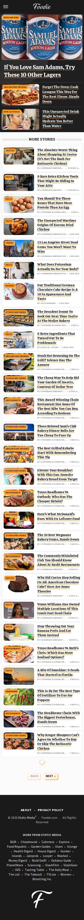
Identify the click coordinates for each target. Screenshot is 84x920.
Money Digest (18, 860)
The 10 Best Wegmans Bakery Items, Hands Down (58, 537)
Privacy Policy (50, 810)
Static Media (26, 818)
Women (65, 874)
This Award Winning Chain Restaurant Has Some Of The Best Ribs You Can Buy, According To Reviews (58, 406)
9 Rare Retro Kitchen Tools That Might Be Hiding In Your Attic (57, 181)
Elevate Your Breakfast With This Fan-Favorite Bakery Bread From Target (57, 475)
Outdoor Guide (61, 860)
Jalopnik (32, 856)
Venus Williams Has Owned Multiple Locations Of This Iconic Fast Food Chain (58, 608)
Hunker (65, 851)
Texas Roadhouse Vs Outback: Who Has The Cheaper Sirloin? (54, 496)
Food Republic (17, 846)
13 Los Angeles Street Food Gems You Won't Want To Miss (57, 247)
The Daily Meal (59, 870)
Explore (64, 842)
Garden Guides (41, 846)
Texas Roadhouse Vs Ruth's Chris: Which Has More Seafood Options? (58, 652)
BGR (13, 842)
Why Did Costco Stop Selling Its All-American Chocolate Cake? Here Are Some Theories (58, 584)
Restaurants (13, 400)
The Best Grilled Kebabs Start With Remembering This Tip (56, 452)
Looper (48, 856)
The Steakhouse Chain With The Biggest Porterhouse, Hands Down (58, 717)
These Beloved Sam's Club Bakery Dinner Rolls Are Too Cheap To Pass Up (56, 430)
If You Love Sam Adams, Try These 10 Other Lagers (39, 70)
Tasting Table (34, 870)
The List (14, 874)
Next (49, 776)
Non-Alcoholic (12, 111)
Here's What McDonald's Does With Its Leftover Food (58, 516)
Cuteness (48, 842)
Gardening (11, 691)
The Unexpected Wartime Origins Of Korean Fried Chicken (56, 225)
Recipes (10, 285)
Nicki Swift (39, 860)
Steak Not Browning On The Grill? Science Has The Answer (58, 360)
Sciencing (34, 865)
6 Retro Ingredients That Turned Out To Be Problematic (56, 338)
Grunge (72, 846)
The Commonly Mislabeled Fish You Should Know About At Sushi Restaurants (58, 560)
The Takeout (33, 874)
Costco (10, 150)
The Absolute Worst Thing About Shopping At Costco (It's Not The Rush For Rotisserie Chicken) (57, 157)
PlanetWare (14, 865)
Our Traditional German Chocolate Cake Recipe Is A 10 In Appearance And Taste (57, 292)
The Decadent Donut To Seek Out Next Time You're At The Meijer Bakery (57, 316)
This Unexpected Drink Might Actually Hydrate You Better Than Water (60, 118)
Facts (9, 177)
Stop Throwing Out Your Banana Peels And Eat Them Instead (55, 631)
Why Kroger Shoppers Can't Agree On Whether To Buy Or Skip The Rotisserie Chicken (58, 742)
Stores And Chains (16, 312)
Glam (59, 846)
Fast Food (11, 514)
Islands (17, 856)
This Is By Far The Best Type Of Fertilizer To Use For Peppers (58, 695)
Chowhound (29, 842)
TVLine (51, 874)
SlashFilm (52, 865)
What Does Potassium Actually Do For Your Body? (58, 266)
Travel (9, 242)
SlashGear (71, 865)
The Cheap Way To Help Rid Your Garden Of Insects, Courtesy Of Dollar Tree (58, 382)
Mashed (62, 856)
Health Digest (23, 851)
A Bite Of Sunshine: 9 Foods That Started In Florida (58, 672)
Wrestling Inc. (42, 879)
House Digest (47, 851)
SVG (17, 870)
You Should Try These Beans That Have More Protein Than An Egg (54, 203)
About (26, 810)
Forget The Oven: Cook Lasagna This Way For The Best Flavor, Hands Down (60, 94)
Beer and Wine (11, 17)
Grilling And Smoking (15, 87)
